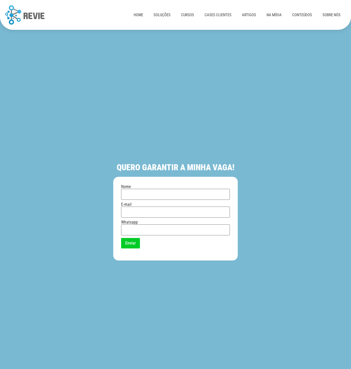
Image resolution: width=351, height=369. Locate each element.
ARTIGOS (249, 15)
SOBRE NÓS (331, 15)
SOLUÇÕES (162, 15)
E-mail (175, 208)
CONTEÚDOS (302, 15)
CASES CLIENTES (218, 15)
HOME (138, 15)
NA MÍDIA (274, 15)
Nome (175, 191)
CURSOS (187, 15)
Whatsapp (175, 226)
